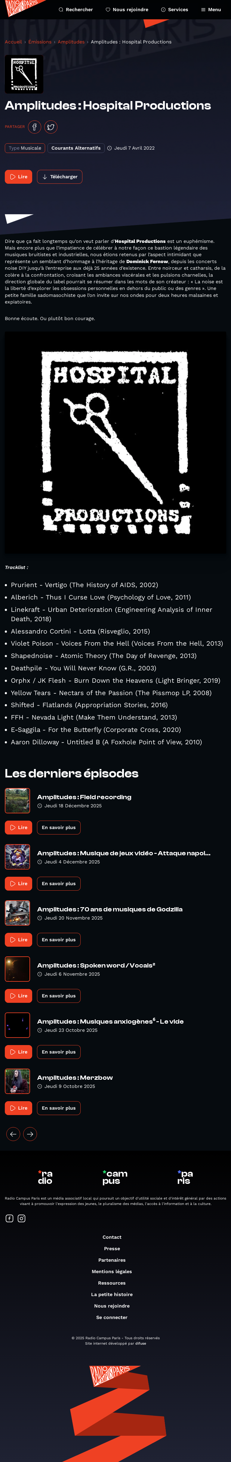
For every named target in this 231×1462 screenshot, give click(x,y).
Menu (211, 9)
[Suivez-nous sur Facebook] (9, 1219)
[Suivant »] (30, 1134)
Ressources (115, 1283)
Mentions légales (115, 1271)
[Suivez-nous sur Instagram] (21, 1219)
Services (174, 9)
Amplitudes (71, 42)
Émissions (39, 42)
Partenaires (115, 1260)
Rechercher (76, 9)
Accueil (13, 42)
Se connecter (115, 1317)
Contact (115, 1237)
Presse (115, 1248)
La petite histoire (115, 1294)
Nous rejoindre (127, 9)
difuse (140, 1343)
